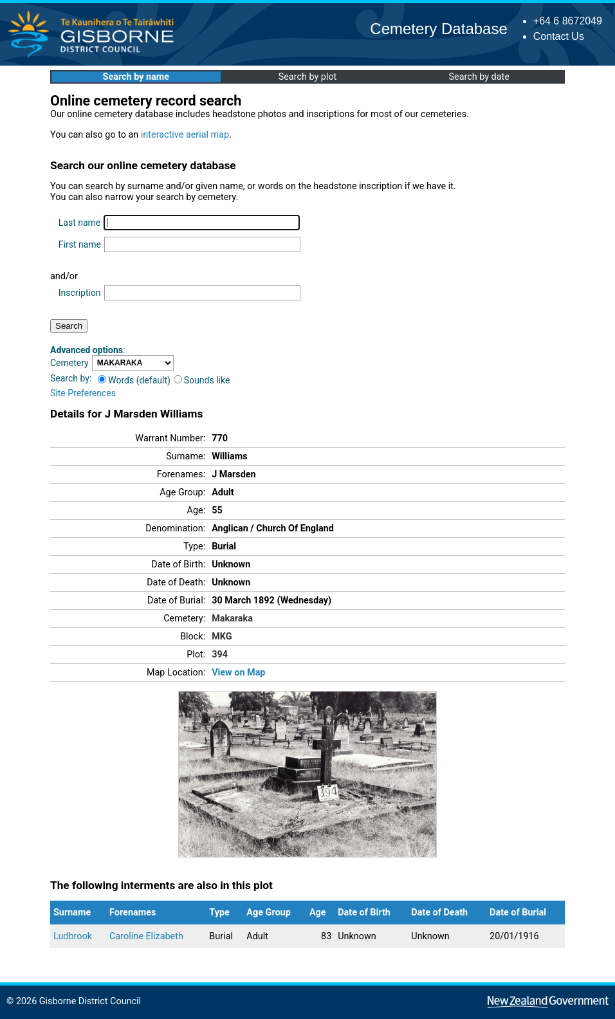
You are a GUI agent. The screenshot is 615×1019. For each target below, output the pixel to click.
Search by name (136, 76)
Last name (79, 222)
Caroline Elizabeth (146, 936)
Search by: (70, 378)
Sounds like (202, 380)
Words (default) (134, 380)
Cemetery (69, 363)
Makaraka (232, 618)
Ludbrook (72, 936)
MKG (222, 636)
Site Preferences (83, 393)
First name (80, 244)
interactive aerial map (185, 134)
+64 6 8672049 (567, 20)
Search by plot (308, 76)
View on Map (238, 672)
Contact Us (558, 36)
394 (220, 654)
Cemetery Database (438, 28)
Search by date (478, 76)
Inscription (80, 293)
